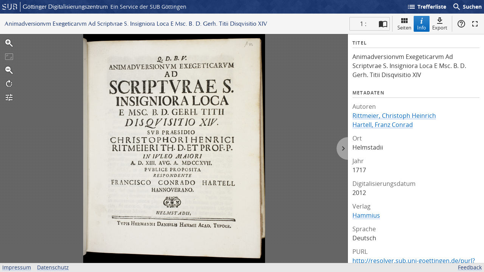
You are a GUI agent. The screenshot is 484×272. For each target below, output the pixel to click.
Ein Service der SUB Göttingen (148, 6)
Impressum (16, 267)
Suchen (467, 6)
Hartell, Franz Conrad (382, 125)
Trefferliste (426, 6)
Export (439, 23)
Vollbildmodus (474, 23)
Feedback (470, 267)
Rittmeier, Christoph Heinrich (394, 115)
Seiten (404, 23)
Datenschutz (53, 267)
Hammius (366, 215)
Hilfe (461, 23)
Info (421, 23)
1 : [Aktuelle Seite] (363, 24)
